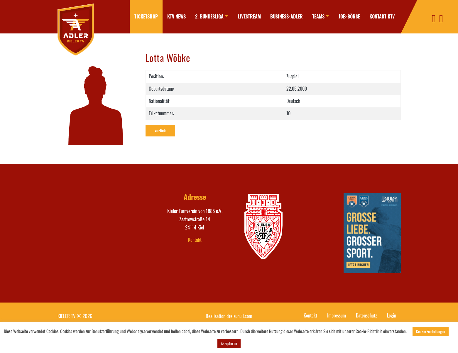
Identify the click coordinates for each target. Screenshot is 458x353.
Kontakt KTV (382, 16)
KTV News (176, 16)
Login (391, 315)
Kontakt (195, 239)
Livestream (249, 16)
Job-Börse (349, 16)
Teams (318, 16)
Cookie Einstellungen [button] (430, 331)
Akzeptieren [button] (229, 343)
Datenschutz (366, 315)
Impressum (336, 315)
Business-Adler (286, 16)
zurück (160, 131)
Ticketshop (146, 16)
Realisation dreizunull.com (229, 316)
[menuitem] (146, 16)
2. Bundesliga (209, 16)
